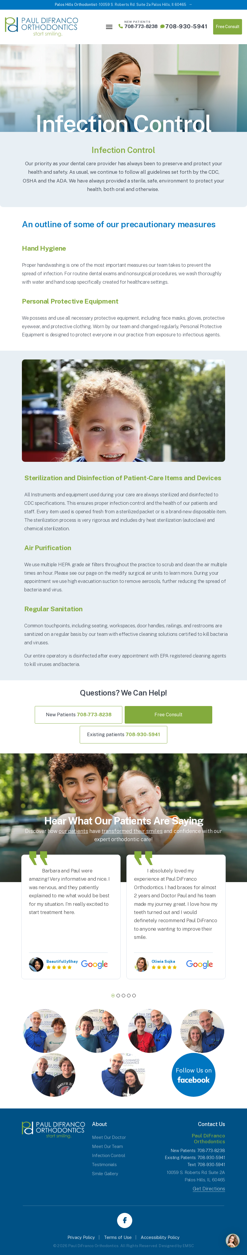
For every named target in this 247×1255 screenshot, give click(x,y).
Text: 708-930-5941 (206, 1165)
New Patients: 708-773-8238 (198, 1151)
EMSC (188, 1246)
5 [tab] (134, 995)
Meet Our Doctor (109, 1137)
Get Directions (209, 1188)
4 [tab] (129, 995)
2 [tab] (118, 995)
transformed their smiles (132, 831)
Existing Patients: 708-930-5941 (195, 1158)
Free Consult (227, 26)
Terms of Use (118, 1237)
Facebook (124, 1220)
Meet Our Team (107, 1146)
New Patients (79, 714)
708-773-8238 (138, 26)
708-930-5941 (184, 26)
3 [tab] (123, 995)
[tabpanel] (70, 917)
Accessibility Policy (160, 1237)
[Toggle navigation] (109, 27)
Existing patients (123, 734)
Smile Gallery (105, 1173)
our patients (73, 831)
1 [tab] (113, 995)
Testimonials (104, 1164)
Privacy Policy (81, 1237)
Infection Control (108, 1155)
